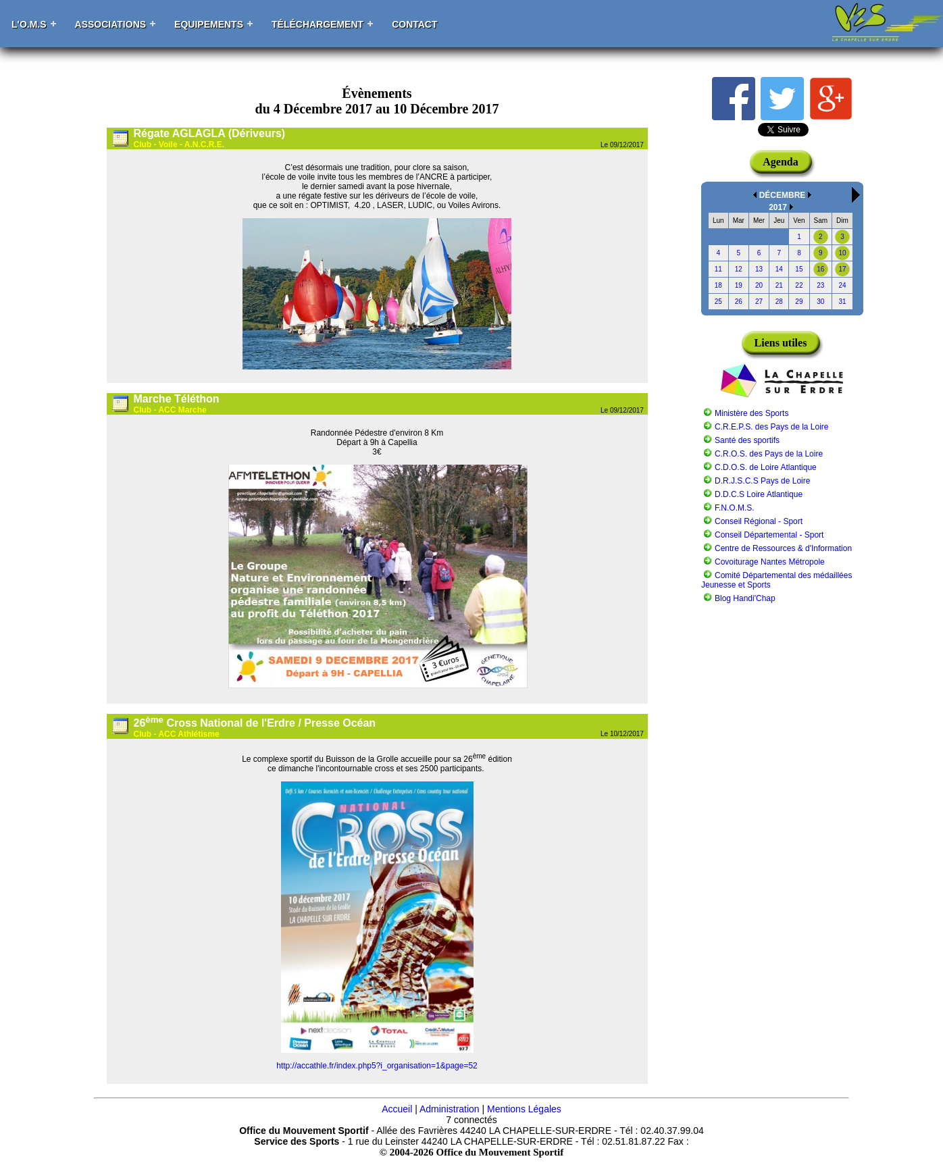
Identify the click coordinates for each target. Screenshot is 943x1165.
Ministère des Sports (751, 413)
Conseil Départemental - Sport (769, 535)
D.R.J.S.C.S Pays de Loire (762, 481)
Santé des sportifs (747, 440)
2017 (778, 207)
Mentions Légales (524, 1109)
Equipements (208, 24)
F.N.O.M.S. (735, 508)
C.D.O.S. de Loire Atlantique (766, 467)
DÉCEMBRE (782, 195)
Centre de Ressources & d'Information (783, 548)
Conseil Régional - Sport (758, 521)
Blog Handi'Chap (745, 598)
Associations (111, 24)
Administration (449, 1109)
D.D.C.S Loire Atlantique (758, 494)
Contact (414, 24)
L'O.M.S (29, 24)
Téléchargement (317, 24)
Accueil (397, 1109)
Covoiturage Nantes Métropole (770, 562)
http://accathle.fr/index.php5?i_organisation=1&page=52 (377, 1065)
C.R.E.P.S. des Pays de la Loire (772, 427)
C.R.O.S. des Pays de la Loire (769, 454)
